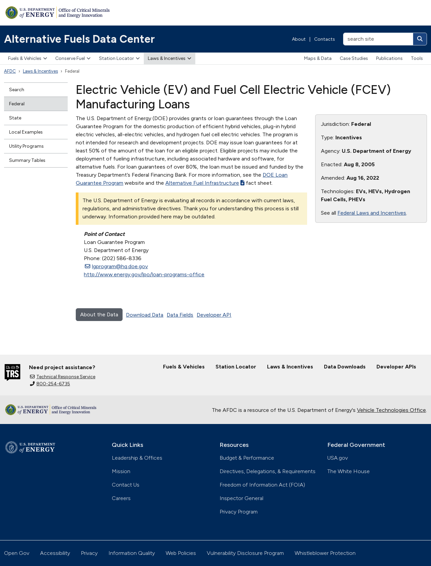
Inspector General (241, 498)
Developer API (214, 315)
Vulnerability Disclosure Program (245, 553)
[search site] (378, 39)
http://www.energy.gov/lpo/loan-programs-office (144, 274)
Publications (389, 58)
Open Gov (16, 553)
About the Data (99, 314)
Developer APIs (396, 366)
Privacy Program (239, 511)
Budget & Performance (247, 458)
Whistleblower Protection (325, 553)
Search (16, 90)
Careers (121, 498)
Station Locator (119, 58)
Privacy (89, 553)
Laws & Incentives (169, 58)
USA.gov (337, 458)
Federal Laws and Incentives (371, 213)
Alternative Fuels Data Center (79, 39)
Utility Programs (26, 146)
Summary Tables (27, 160)
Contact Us (125, 485)
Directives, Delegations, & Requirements (268, 471)
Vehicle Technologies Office (391, 410)
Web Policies (181, 553)
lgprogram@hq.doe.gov (116, 266)
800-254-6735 (50, 384)
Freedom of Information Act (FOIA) (262, 485)
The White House (348, 471)
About (299, 39)
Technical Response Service (62, 377)
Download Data (144, 315)
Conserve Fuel (73, 58)
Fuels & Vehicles (27, 58)
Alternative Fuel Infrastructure (204, 183)
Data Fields (180, 315)
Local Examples (26, 132)
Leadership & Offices (137, 458)
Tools (417, 58)
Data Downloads (345, 366)
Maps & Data (318, 58)
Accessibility (55, 553)
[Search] (420, 39)
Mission (121, 471)
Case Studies (354, 58)
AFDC (10, 71)
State (15, 118)
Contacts (324, 39)
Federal (17, 104)
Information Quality (131, 553)
